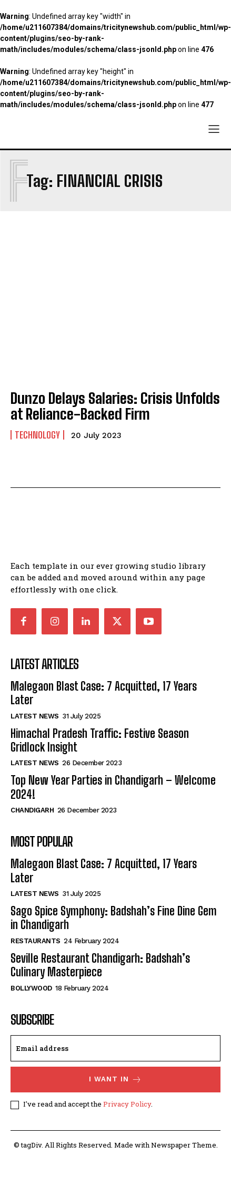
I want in (115, 1080)
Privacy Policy (127, 1104)
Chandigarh (32, 810)
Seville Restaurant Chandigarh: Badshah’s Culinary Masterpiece (100, 965)
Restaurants (36, 941)
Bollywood (31, 988)
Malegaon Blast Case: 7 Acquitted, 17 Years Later (104, 693)
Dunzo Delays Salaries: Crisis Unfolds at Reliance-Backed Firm (115, 406)
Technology (37, 435)
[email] (115, 1048)
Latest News (35, 716)
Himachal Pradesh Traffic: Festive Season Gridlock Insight (100, 740)
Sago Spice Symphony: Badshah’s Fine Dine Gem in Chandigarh (114, 918)
